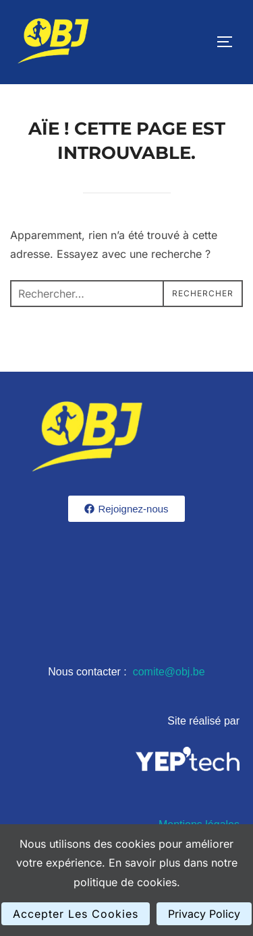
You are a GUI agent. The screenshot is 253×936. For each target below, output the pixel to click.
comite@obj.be (169, 671)
